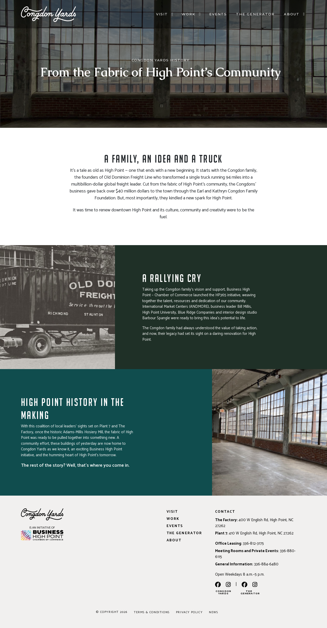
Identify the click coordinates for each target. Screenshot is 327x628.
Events (218, 15)
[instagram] (228, 585)
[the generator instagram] (254, 585)
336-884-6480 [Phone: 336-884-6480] (266, 564)
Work (188, 15)
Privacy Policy (189, 612)
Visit (162, 15)
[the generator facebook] (244, 585)
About (291, 15)
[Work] (199, 15)
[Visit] (172, 15)
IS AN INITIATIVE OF (42, 527)
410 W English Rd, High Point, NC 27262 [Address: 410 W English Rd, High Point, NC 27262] (261, 533)
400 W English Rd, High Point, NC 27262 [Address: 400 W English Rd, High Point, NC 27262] (254, 523)
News (213, 612)
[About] (304, 15)
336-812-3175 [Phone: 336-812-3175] (253, 543)
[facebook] (218, 585)
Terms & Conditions (152, 612)
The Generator (255, 15)
